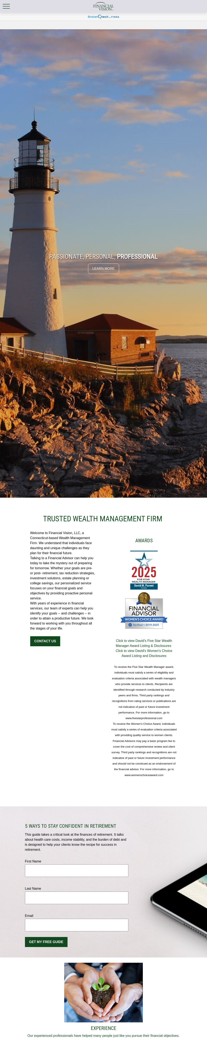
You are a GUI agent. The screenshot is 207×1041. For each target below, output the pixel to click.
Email (29, 916)
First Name (33, 861)
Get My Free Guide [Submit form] (46, 942)
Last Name (33, 888)
